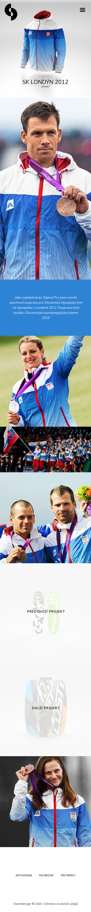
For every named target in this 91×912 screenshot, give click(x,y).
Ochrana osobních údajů (60, 903)
